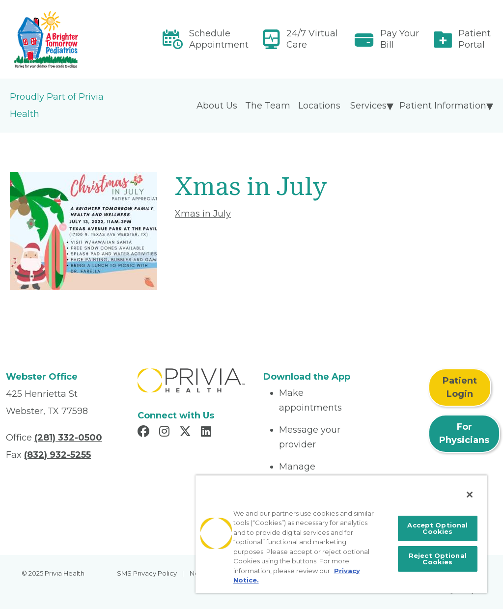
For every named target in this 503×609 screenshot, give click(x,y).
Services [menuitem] (368, 105)
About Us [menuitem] (216, 105)
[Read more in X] (186, 432)
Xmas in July (203, 213)
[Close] (469, 494)
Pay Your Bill (399, 39)
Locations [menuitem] (319, 105)
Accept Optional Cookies (437, 528)
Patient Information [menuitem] (442, 105)
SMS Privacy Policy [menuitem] (147, 573)
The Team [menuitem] (267, 105)
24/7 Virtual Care (312, 39)
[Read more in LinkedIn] (207, 432)
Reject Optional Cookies (438, 559)
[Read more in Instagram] (165, 432)
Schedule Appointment (219, 39)
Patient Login (460, 387)
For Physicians (464, 433)
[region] (341, 534)
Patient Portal (474, 39)
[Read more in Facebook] (145, 432)
